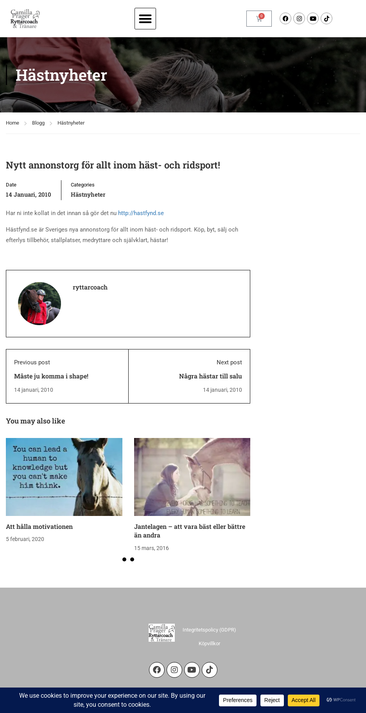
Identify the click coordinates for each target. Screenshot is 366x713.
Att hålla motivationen (39, 526)
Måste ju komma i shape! (51, 376)
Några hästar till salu (210, 376)
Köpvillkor (209, 643)
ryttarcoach (90, 287)
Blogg (38, 123)
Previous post (32, 362)
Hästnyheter (70, 123)
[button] (145, 18)
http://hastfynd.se (141, 213)
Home (12, 123)
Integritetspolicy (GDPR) (209, 630)
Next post (229, 362)
